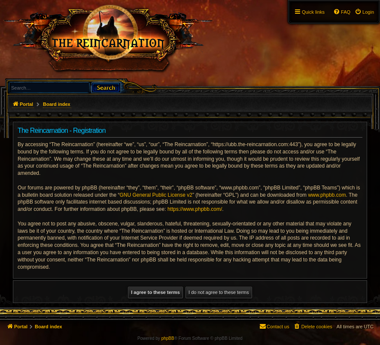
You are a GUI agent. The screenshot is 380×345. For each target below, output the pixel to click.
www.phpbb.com (327, 195)
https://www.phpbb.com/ (194, 209)
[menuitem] (364, 12)
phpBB (167, 338)
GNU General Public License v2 (156, 195)
